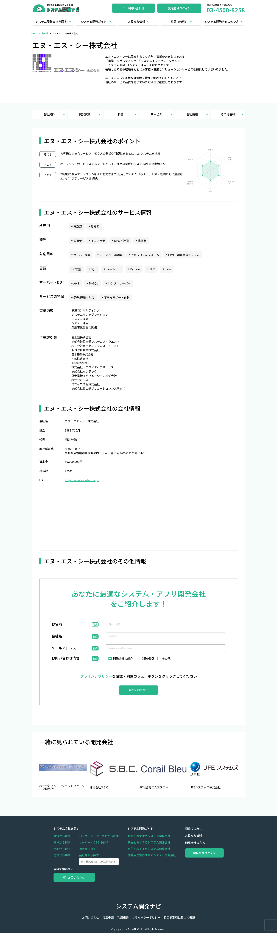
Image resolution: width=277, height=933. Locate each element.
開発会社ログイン (203, 853)
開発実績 (90, 114)
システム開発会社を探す (51, 21)
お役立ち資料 (191, 835)
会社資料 (54, 114)
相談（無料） (179, 21)
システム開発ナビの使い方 (222, 21)
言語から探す (62, 855)
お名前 (56, 624)
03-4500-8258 (226, 10)
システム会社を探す (66, 828)
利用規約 (123, 917)
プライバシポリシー (96, 676)
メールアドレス (63, 648)
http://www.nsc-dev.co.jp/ (82, 480)
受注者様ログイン (179, 8)
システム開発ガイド (94, 21)
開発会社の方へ (193, 842)
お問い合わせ (133, 8)
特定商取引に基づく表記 (178, 917)
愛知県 (45, 33)
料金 (128, 114)
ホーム (34, 33)
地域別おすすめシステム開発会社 (148, 836)
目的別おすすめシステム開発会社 (148, 849)
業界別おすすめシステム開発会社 (148, 842)
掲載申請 (108, 917)
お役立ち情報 (136, 21)
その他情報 (233, 114)
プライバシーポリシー (145, 917)
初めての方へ (191, 828)
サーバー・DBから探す (94, 842)
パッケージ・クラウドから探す (99, 836)
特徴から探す (87, 849)
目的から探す (62, 849)
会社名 (56, 636)
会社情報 (197, 114)
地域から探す (62, 836)
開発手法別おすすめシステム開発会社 (151, 855)
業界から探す (62, 842)
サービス (162, 114)
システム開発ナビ (138, 906)
